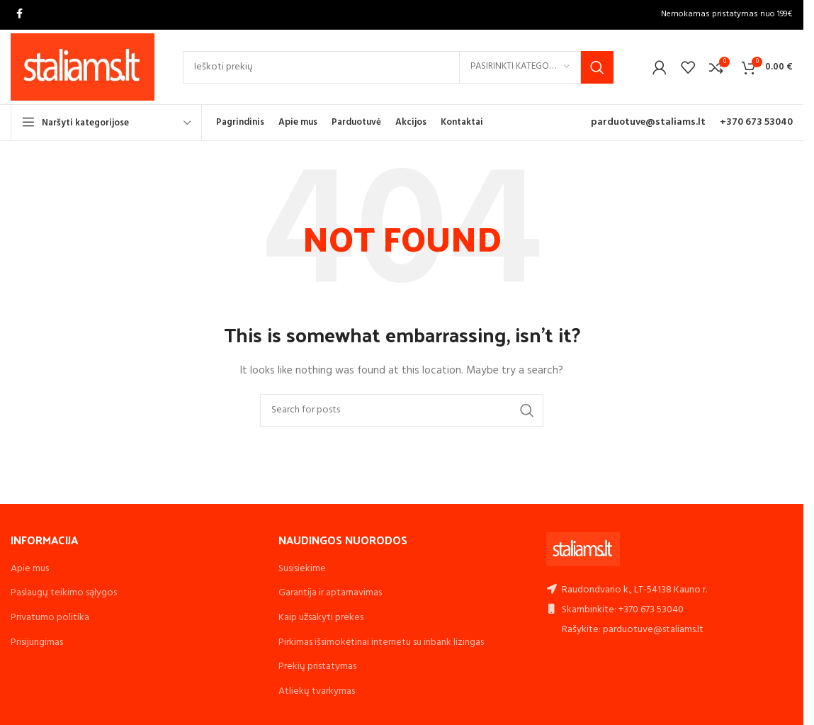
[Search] (398, 67)
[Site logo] (82, 67)
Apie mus (30, 569)
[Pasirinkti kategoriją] (520, 67)
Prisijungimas (37, 642)
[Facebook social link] (19, 14)
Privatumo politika (50, 617)
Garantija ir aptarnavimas (330, 593)
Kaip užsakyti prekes (320, 617)
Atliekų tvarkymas (316, 691)
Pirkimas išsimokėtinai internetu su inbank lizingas (381, 642)
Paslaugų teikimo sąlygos (64, 593)
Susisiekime (302, 569)
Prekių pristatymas (317, 666)
